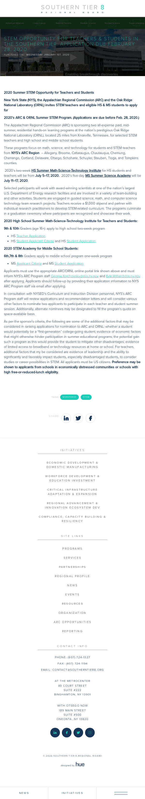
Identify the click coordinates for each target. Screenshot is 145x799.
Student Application (81, 241)
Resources (72, 604)
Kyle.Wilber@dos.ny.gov (123, 276)
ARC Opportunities (73, 622)
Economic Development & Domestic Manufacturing (72, 465)
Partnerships (72, 567)
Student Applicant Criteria (35, 241)
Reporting (72, 631)
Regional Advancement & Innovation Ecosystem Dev (72, 505)
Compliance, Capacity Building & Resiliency (72, 519)
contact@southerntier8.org (78, 670)
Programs (72, 549)
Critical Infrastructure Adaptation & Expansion (72, 492)
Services (72, 558)
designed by (72, 765)
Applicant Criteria (29, 264)
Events (72, 594)
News (72, 585)
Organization (72, 613)
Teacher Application (30, 236)
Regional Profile (72, 576)
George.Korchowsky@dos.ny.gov (75, 276)
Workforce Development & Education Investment (72, 478)
